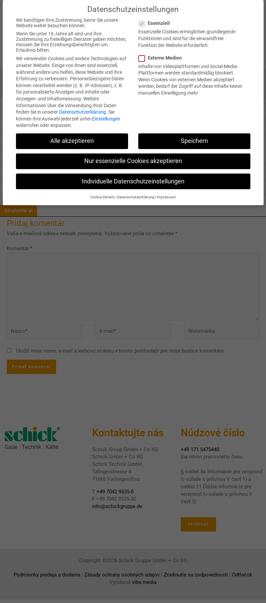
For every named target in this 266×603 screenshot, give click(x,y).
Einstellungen (106, 117)
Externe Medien (162, 56)
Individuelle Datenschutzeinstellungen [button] (133, 179)
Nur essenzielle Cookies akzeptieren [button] (133, 159)
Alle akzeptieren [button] (72, 139)
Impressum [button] (166, 195)
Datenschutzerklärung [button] (135, 195)
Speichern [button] (194, 139)
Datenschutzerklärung (82, 110)
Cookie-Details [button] (102, 195)
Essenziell (156, 22)
